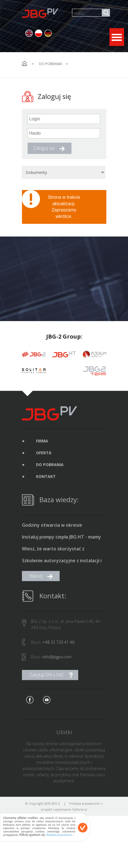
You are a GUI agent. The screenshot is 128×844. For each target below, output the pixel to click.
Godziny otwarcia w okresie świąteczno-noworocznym (52, 526)
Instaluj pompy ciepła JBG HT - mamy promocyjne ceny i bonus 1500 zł (61, 538)
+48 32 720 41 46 (58, 643)
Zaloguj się (44, 148)
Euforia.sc (80, 810)
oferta (43, 454)
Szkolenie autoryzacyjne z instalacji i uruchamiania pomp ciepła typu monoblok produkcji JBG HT (62, 562)
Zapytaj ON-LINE (46, 676)
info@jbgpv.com (56, 658)
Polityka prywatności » (86, 805)
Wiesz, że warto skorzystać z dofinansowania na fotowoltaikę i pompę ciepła (58, 550)
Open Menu (116, 37)
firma (42, 442)
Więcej (35, 577)
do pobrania (50, 466)
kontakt (46, 478)
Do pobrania (50, 64)
